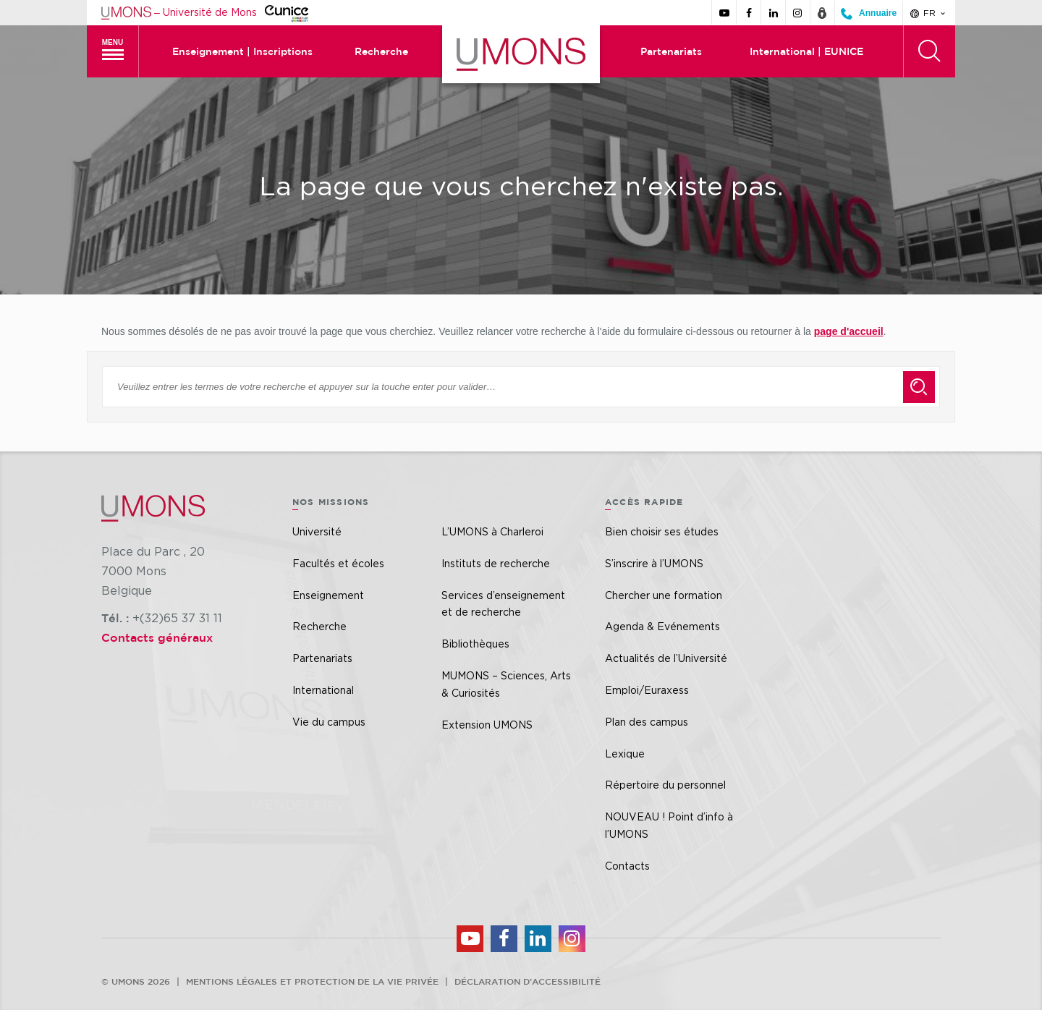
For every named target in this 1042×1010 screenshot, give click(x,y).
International (323, 689)
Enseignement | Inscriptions (242, 51)
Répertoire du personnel (665, 784)
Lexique (625, 753)
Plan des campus (646, 721)
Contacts (627, 865)
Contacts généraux (157, 637)
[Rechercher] (929, 51)
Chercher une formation (663, 595)
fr (928, 13)
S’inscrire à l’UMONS (654, 563)
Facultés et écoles (338, 563)
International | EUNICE (806, 51)
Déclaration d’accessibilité (527, 981)
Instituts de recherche (495, 563)
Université (317, 531)
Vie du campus (328, 721)
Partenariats (671, 51)
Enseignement (328, 595)
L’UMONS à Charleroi (492, 531)
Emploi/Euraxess (647, 689)
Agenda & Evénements (662, 626)
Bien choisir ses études (662, 531)
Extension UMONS (487, 724)
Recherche (381, 51)
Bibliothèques (475, 643)
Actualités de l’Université (666, 658)
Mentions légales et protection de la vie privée (312, 981)
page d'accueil (849, 331)
